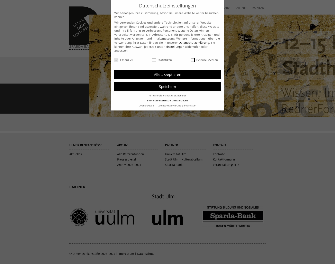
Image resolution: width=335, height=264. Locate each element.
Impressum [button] (190, 101)
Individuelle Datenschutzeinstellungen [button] (167, 96)
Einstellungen (174, 42)
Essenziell (124, 56)
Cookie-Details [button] (147, 101)
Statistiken (162, 56)
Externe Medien (204, 56)
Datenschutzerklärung (194, 38)
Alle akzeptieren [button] (167, 69)
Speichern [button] (167, 82)
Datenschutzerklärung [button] (169, 101)
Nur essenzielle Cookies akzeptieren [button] (167, 91)
